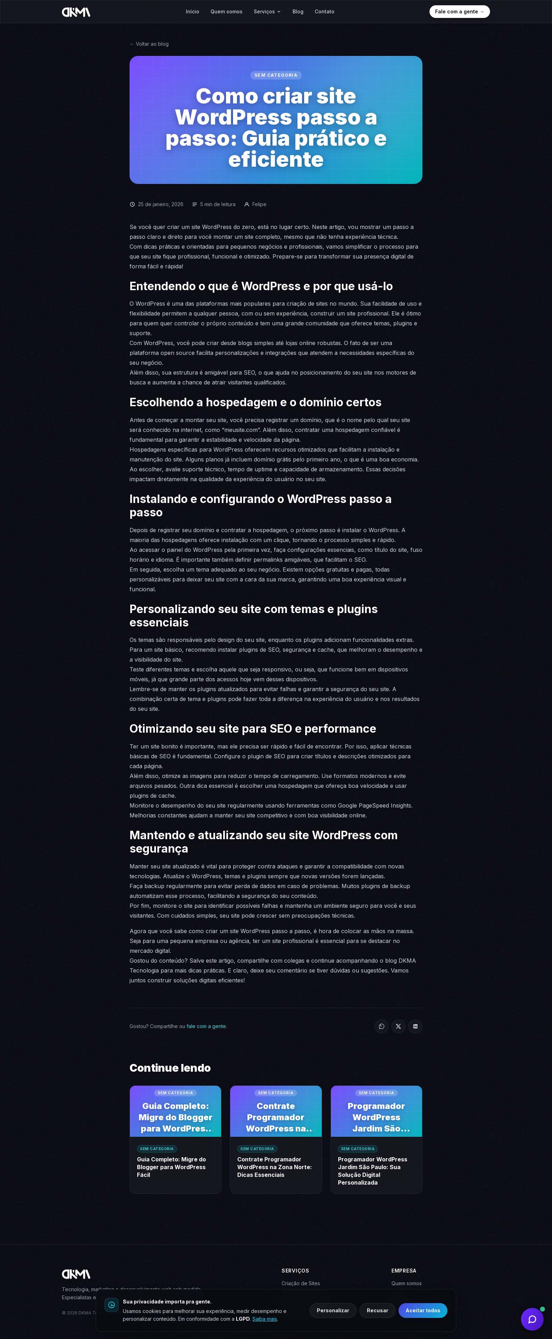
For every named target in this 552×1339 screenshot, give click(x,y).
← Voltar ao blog (149, 44)
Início (192, 11)
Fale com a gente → (459, 11)
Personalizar (333, 1310)
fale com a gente (206, 1026)
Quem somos (227, 11)
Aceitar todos (423, 1310)
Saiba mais (264, 1319)
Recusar (377, 1310)
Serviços (267, 11)
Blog (298, 11)
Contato (324, 11)
